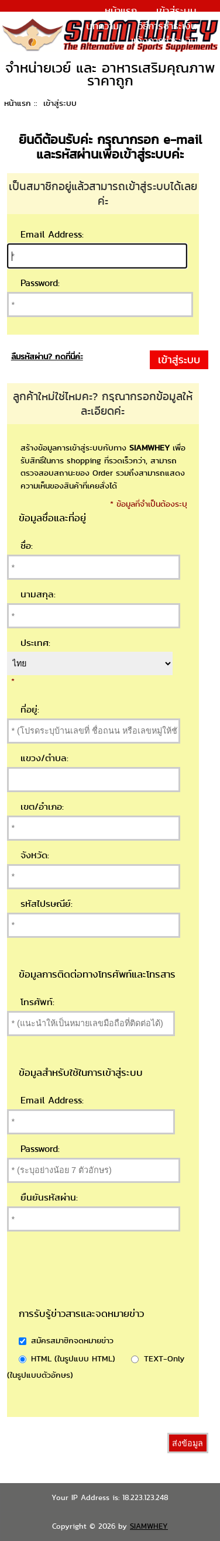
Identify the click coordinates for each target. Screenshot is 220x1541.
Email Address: (52, 234)
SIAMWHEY (149, 1526)
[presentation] (131, 1283)
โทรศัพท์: (37, 1002)
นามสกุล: (38, 594)
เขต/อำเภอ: (42, 806)
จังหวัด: (34, 855)
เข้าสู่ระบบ (176, 11)
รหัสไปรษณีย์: (46, 903)
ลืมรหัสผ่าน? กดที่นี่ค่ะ (47, 356)
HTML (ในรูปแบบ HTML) (73, 1358)
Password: (40, 283)
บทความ (102, 26)
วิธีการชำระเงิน (167, 26)
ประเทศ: (35, 642)
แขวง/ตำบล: (44, 758)
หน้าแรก (121, 11)
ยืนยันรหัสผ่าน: (49, 1197)
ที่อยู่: (29, 709)
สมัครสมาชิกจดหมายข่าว (72, 1340)
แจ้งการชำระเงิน (164, 40)
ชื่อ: (26, 545)
